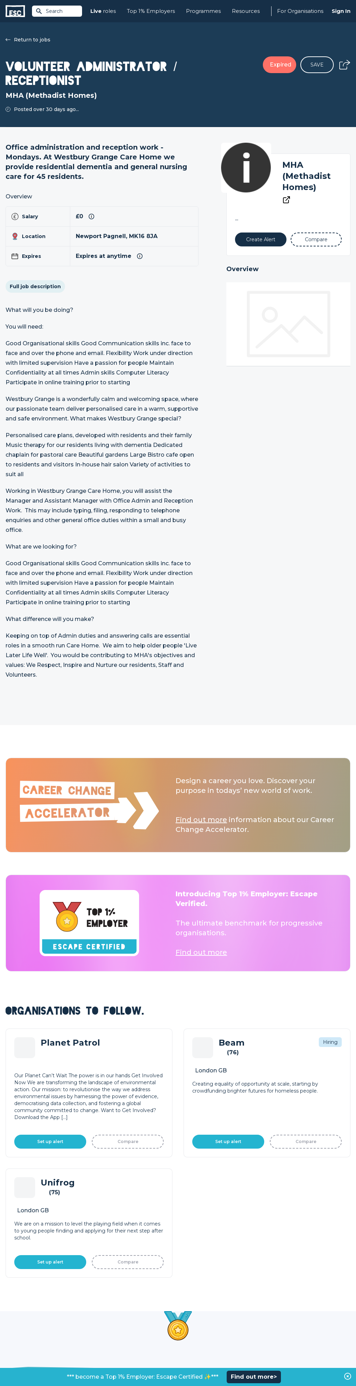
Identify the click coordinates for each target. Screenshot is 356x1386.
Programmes (203, 11)
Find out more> (254, 1376)
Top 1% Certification (202, 1317)
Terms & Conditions (25, 1362)
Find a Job (104, 1305)
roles (103, 11)
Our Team (276, 1305)
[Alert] (260, 239)
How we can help (199, 1293)
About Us (275, 1293)
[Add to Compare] (316, 239)
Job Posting (192, 1305)
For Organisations (300, 11)
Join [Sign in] (97, 1293)
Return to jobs (28, 40)
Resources (246, 11)
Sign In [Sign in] (341, 11)
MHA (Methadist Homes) (306, 176)
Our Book (276, 1317)
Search (49, 11)
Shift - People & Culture (206, 1329)
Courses (101, 1317)
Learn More (213, 1130)
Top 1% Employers (151, 11)
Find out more (201, 820)
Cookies (91, 1362)
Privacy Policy (64, 1362)
